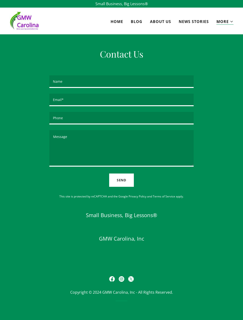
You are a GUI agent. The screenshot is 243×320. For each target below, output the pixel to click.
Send (121, 180)
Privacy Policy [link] (137, 196)
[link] (24, 20)
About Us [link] (160, 21)
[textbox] (121, 81)
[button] (225, 22)
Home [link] (117, 21)
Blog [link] (136, 21)
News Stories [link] (194, 21)
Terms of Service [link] (164, 196)
